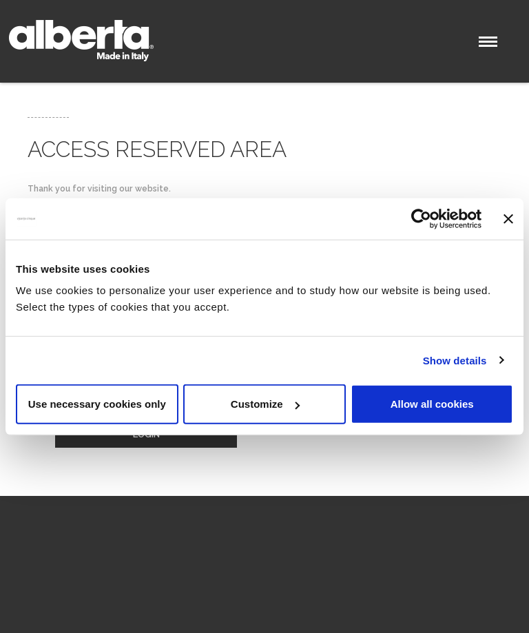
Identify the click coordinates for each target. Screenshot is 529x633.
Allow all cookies (432, 404)
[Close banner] (508, 218)
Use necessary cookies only (97, 404)
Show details (455, 360)
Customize (265, 404)
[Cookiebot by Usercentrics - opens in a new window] (421, 218)
